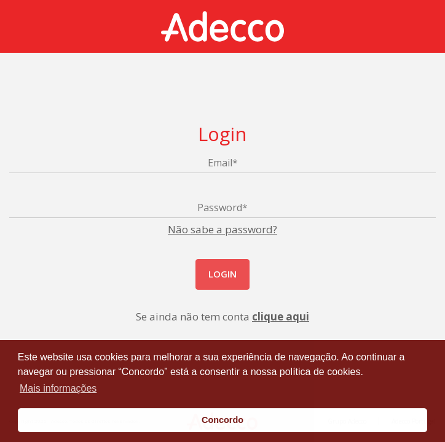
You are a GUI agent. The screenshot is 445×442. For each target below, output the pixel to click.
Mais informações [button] (58, 388)
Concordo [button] (222, 420)
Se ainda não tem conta (222, 316)
